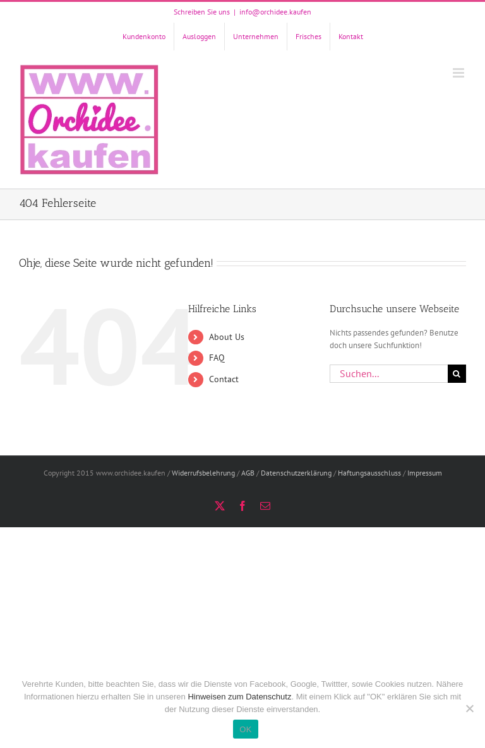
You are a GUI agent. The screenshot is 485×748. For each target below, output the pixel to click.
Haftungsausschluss (369, 472)
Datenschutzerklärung (296, 472)
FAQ (217, 357)
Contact (224, 379)
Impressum (424, 472)
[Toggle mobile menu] (459, 72)
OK (245, 729)
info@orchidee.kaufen (275, 11)
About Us (226, 336)
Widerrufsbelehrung (203, 472)
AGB (247, 472)
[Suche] (457, 374)
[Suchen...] (389, 374)
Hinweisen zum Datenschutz (239, 696)
